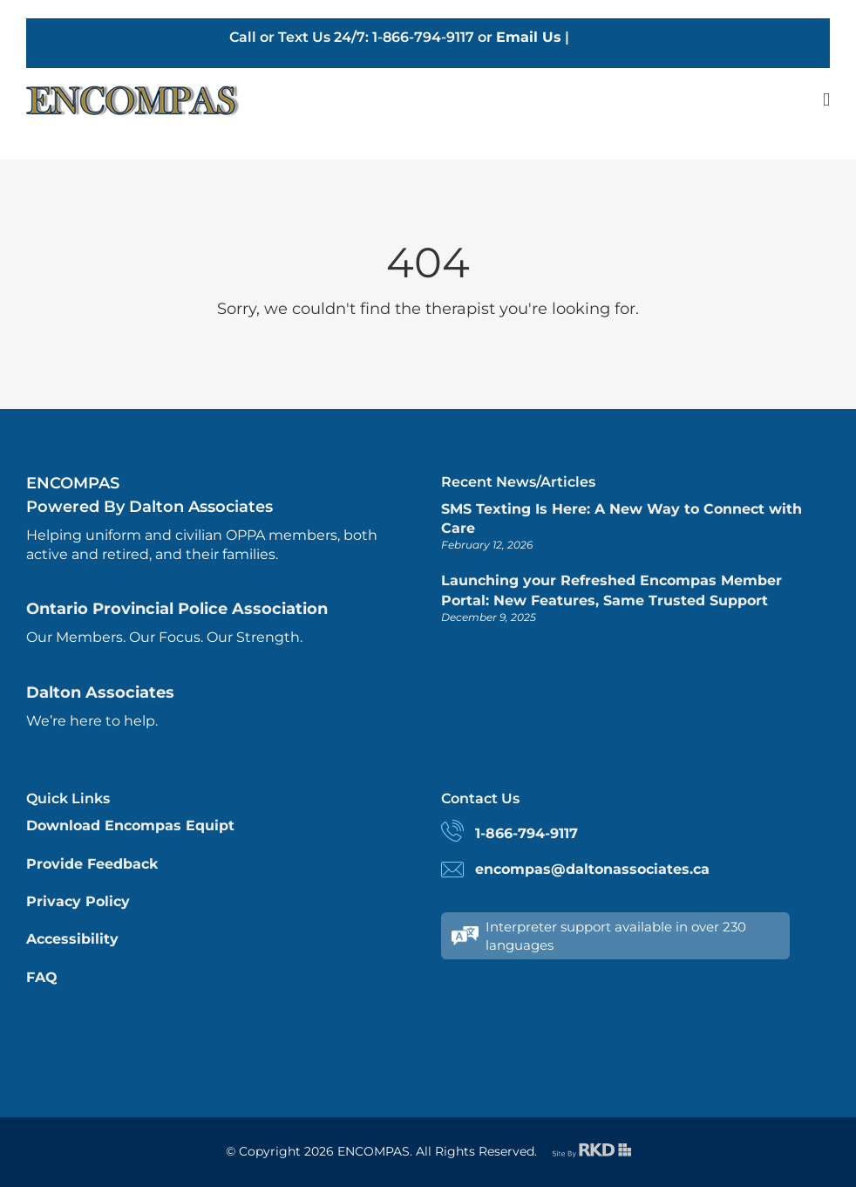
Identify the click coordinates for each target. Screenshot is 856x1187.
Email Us (528, 37)
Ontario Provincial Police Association (177, 608)
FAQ (42, 977)
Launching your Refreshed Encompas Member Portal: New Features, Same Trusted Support (611, 590)
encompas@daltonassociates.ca (592, 869)
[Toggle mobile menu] (826, 100)
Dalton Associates (100, 692)
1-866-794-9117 (526, 833)
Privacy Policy (78, 901)
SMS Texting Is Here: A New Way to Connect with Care (621, 518)
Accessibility (72, 939)
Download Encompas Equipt (130, 825)
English (600, 37)
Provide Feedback (92, 864)
